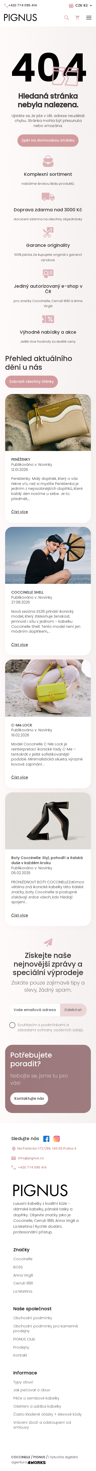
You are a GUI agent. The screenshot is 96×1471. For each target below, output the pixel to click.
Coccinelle (23, 1258)
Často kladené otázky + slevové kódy (47, 1414)
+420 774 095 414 (20, 5)
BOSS (18, 1267)
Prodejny (21, 1347)
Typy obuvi (23, 1382)
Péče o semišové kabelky (36, 1398)
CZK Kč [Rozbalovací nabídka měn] (81, 5)
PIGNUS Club (24, 1339)
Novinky (45, 464)
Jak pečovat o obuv (31, 1390)
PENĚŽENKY (20, 459)
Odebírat (73, 1009)
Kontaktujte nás (29, 1098)
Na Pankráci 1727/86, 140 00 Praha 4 (43, 1149)
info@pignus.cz (27, 1158)
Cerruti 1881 (23, 1283)
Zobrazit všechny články (31, 381)
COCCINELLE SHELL (27, 592)
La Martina (22, 1291)
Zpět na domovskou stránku (48, 140)
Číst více (19, 511)
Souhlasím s (50, 1028)
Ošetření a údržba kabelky (37, 1406)
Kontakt (20, 1355)
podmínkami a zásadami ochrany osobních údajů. (50, 1027)
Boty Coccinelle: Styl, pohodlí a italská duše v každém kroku (47, 860)
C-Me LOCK (21, 725)
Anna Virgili (23, 1275)
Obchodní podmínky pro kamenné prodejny (45, 1329)
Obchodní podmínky (32, 1318)
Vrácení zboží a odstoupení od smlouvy (42, 1425)
